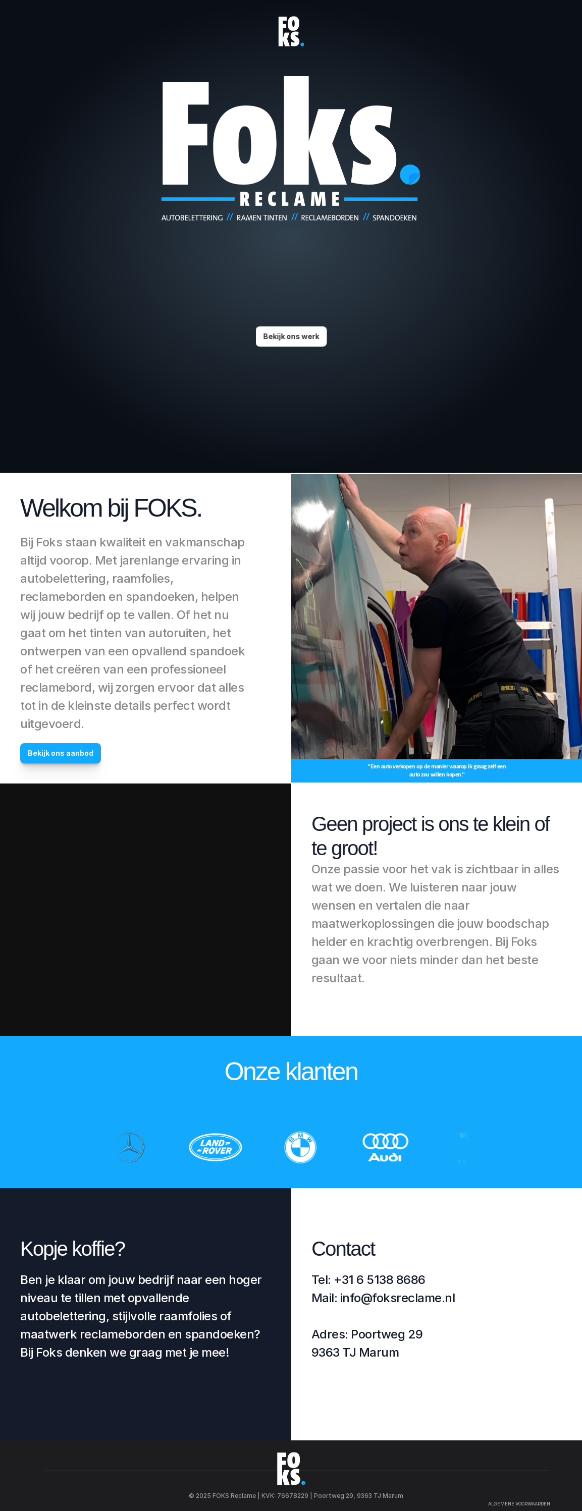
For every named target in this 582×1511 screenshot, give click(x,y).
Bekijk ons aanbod (60, 753)
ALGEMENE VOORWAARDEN (519, 1503)
